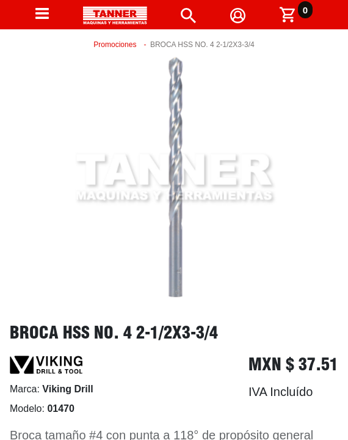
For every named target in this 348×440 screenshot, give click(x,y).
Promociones (114, 44)
